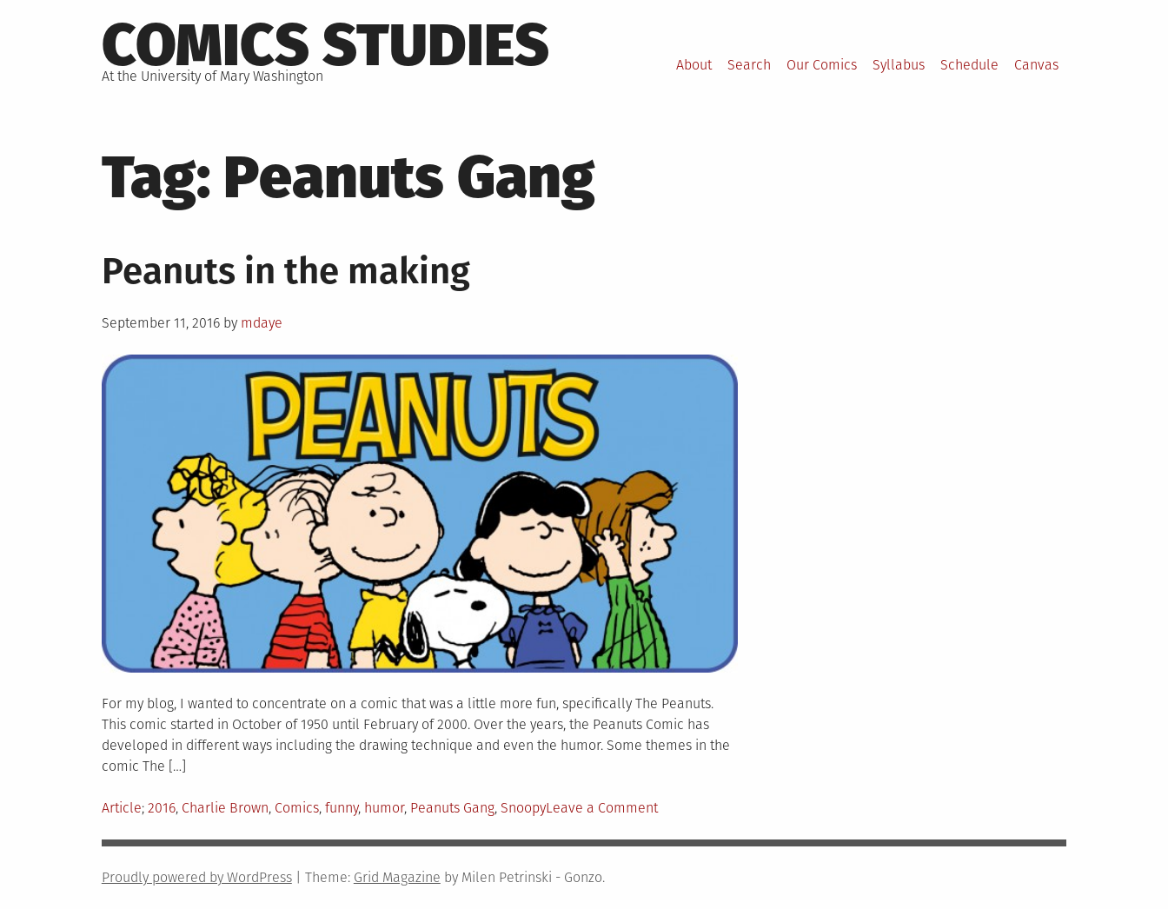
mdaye (261, 323)
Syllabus (899, 64)
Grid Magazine (397, 877)
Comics (297, 808)
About (694, 64)
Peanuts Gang (452, 808)
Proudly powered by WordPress (197, 877)
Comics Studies (325, 45)
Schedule (969, 64)
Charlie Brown (225, 808)
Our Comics (821, 64)
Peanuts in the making (286, 271)
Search (749, 64)
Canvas (1036, 64)
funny (341, 808)
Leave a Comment (602, 808)
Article (122, 808)
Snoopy (523, 808)
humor (384, 808)
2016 (162, 808)
